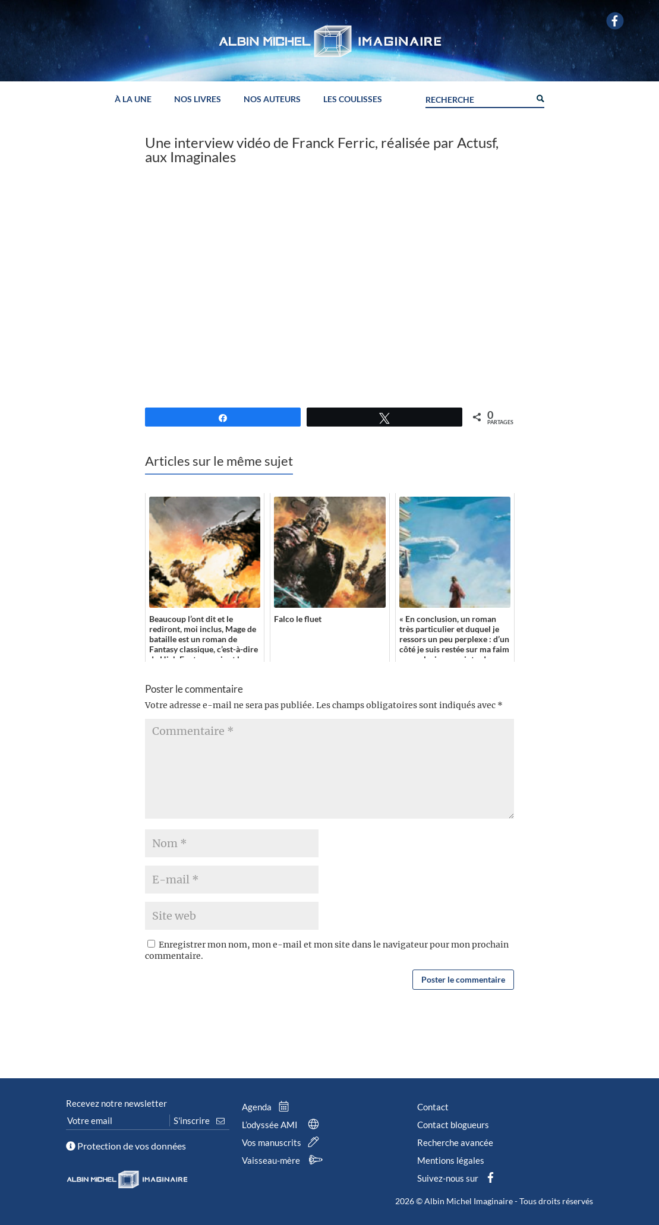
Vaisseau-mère (284, 1160)
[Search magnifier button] (539, 97)
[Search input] (477, 98)
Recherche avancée (455, 1142)
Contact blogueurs (453, 1124)
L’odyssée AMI (283, 1124)
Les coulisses (352, 99)
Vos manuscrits (283, 1142)
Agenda (268, 1106)
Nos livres (197, 99)
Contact (433, 1106)
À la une (133, 99)
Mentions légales (450, 1160)
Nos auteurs (272, 99)
